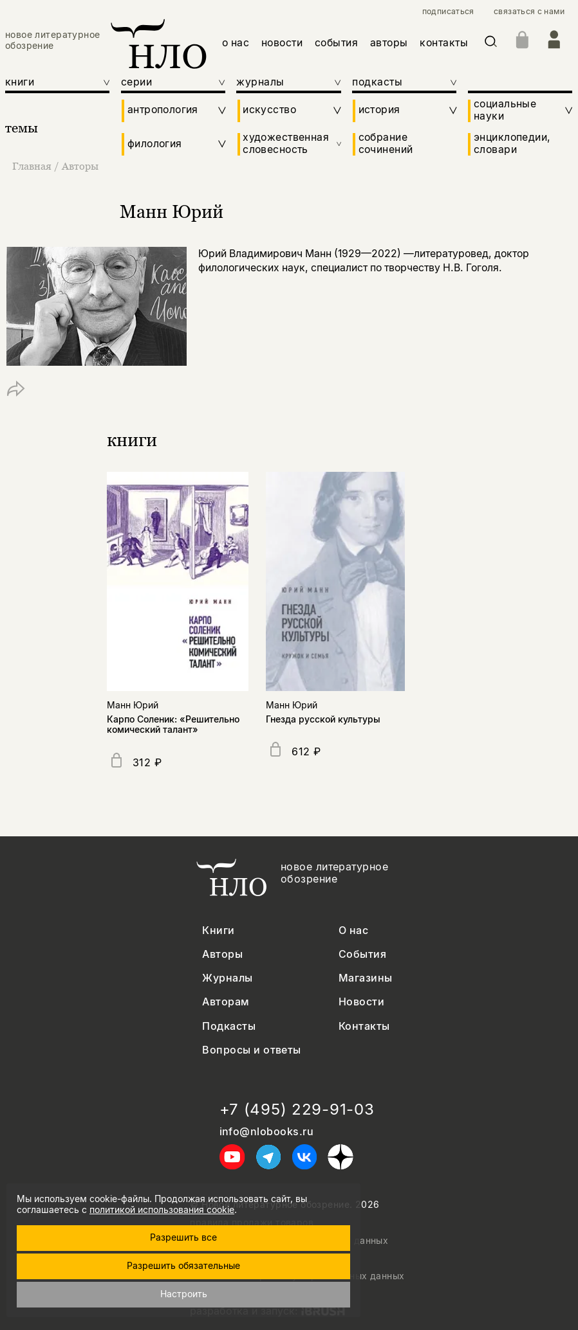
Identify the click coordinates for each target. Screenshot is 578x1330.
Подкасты (229, 1026)
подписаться (448, 11)
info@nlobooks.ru (266, 1132)
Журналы (227, 978)
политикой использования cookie (161, 1209)
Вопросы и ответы (251, 1050)
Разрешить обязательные (183, 1265)
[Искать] (491, 43)
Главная (33, 166)
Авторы (80, 166)
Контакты (364, 1026)
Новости (361, 1002)
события (336, 43)
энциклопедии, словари (512, 144)
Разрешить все (183, 1237)
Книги (218, 930)
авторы (389, 43)
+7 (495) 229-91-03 (297, 1110)
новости (282, 43)
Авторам (225, 1002)
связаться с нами (529, 11)
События (362, 954)
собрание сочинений (386, 144)
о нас (235, 43)
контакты (444, 43)
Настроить (183, 1293)
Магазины (366, 978)
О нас (353, 930)
